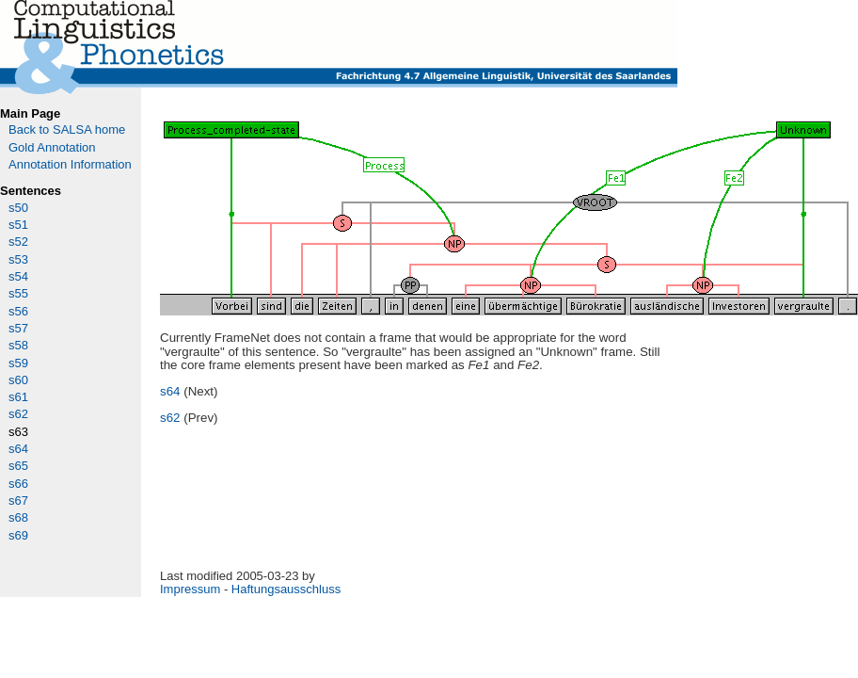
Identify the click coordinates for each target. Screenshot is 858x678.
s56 (18, 311)
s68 (18, 517)
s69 (18, 535)
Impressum (190, 589)
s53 (18, 259)
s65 (18, 466)
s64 (18, 449)
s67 (18, 500)
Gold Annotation (52, 147)
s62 (18, 414)
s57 (18, 328)
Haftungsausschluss (286, 589)
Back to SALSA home (66, 129)
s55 (18, 293)
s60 (18, 380)
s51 (18, 225)
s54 (18, 276)
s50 (18, 208)
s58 (18, 345)
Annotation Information (70, 164)
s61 (18, 397)
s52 (18, 241)
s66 (18, 483)
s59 (18, 363)
